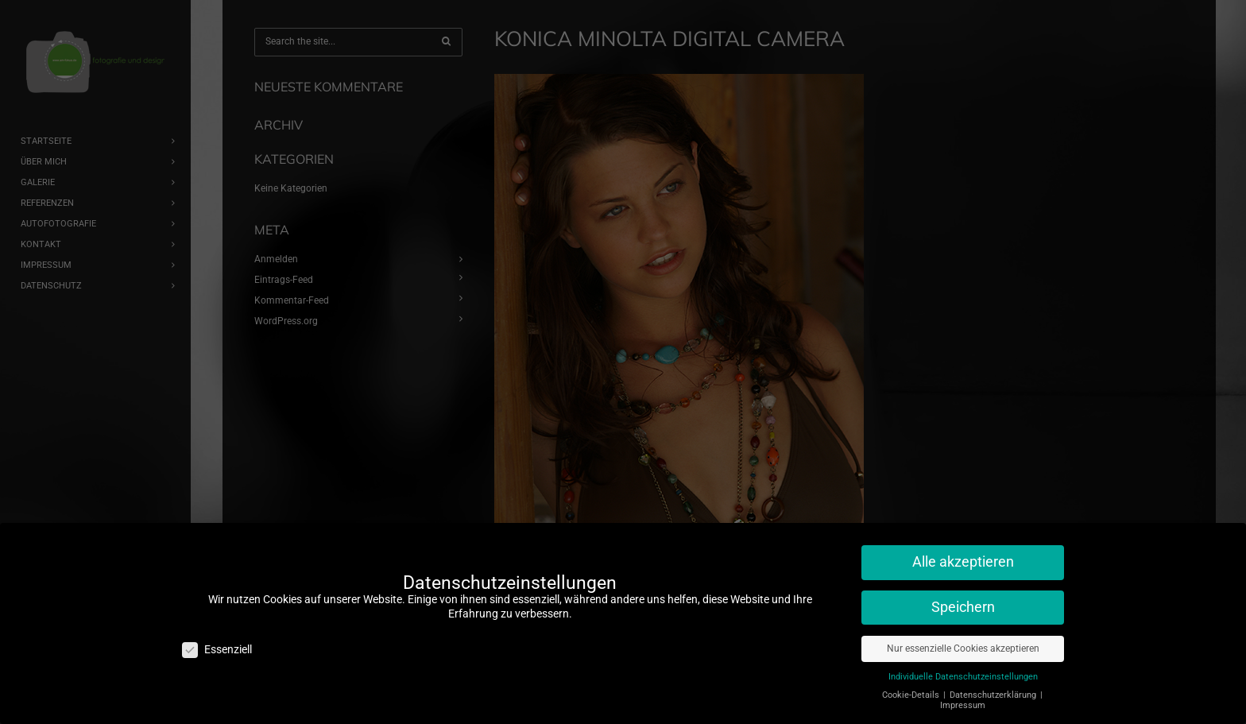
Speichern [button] (963, 602)
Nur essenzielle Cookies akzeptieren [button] (963, 642)
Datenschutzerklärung (994, 688)
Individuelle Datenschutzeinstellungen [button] (963, 670)
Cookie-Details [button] (912, 688)
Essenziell (217, 643)
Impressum (962, 700)
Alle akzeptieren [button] (963, 556)
